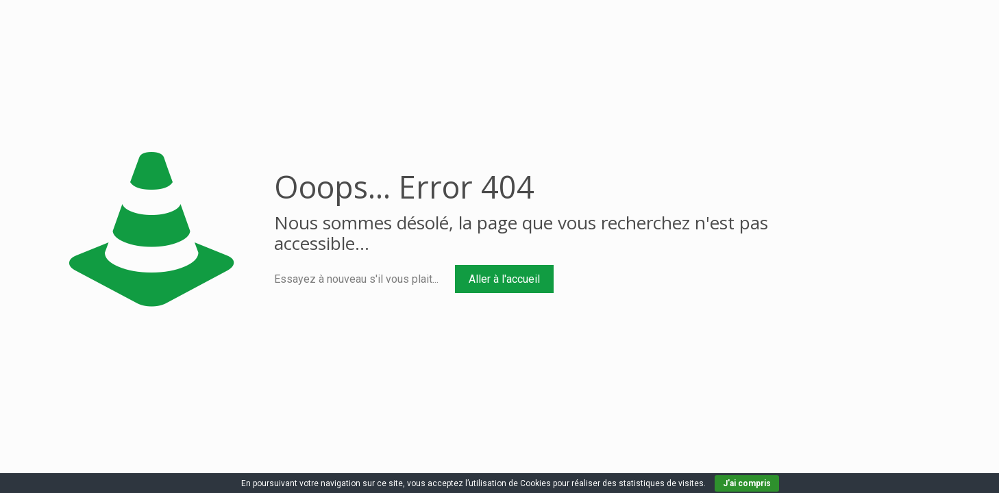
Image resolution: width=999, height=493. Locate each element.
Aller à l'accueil (504, 279)
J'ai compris (747, 483)
